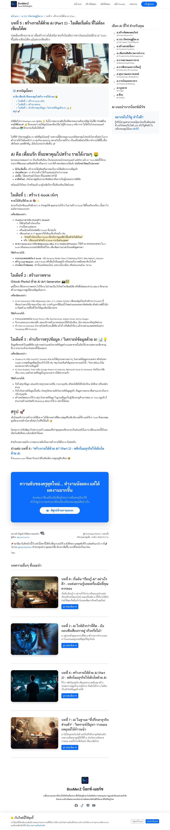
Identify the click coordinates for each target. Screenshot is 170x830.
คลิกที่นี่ (135, 128)
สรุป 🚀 (16, 111)
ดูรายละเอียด (70, 606)
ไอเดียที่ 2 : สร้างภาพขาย (28, 104)
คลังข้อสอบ (105, 4)
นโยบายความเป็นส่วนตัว (35, 825)
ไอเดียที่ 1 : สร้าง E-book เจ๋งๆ (30, 101)
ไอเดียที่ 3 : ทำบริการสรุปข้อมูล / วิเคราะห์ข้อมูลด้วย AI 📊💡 (44, 107)
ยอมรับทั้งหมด (152, 821)
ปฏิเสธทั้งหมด (137, 821)
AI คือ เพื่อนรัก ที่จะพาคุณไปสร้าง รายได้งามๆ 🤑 (35, 96)
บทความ (133, 4)
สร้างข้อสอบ (91, 4)
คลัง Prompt (119, 4)
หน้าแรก (78, 4)
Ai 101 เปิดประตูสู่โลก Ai (32, 16)
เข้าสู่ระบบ (149, 4)
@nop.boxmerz (23, 537)
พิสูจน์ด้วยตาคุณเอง (59, 510)
